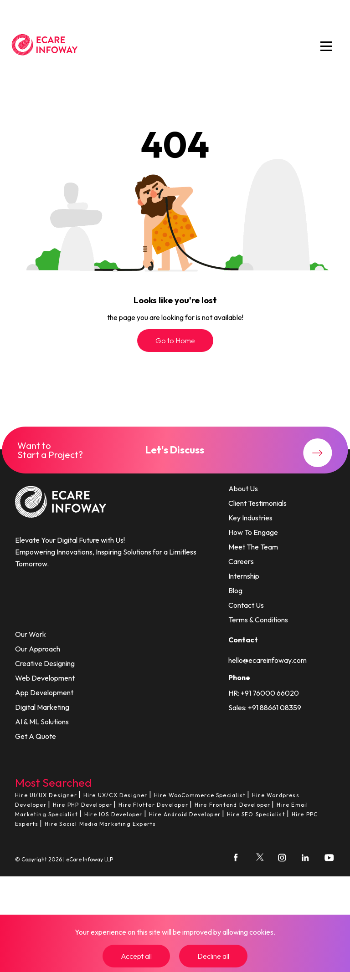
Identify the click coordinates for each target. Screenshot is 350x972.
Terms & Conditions (258, 619)
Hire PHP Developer (83, 804)
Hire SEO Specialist (256, 814)
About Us (243, 488)
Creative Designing (45, 663)
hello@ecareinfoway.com (267, 660)
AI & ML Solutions (42, 721)
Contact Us (246, 605)
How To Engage (253, 532)
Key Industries (250, 517)
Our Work (30, 634)
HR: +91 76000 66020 (263, 692)
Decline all (213, 956)
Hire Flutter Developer (153, 804)
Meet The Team (253, 546)
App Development (44, 692)
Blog (235, 590)
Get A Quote (35, 736)
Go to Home (175, 340)
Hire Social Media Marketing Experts (100, 823)
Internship (243, 575)
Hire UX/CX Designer (115, 795)
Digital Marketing (42, 707)
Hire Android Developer (185, 814)
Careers (241, 561)
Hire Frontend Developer (233, 804)
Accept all (136, 956)
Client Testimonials (257, 503)
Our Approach (37, 648)
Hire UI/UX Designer (46, 795)
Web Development (45, 677)
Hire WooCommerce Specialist (200, 795)
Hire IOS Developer (113, 814)
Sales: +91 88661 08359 (264, 707)
